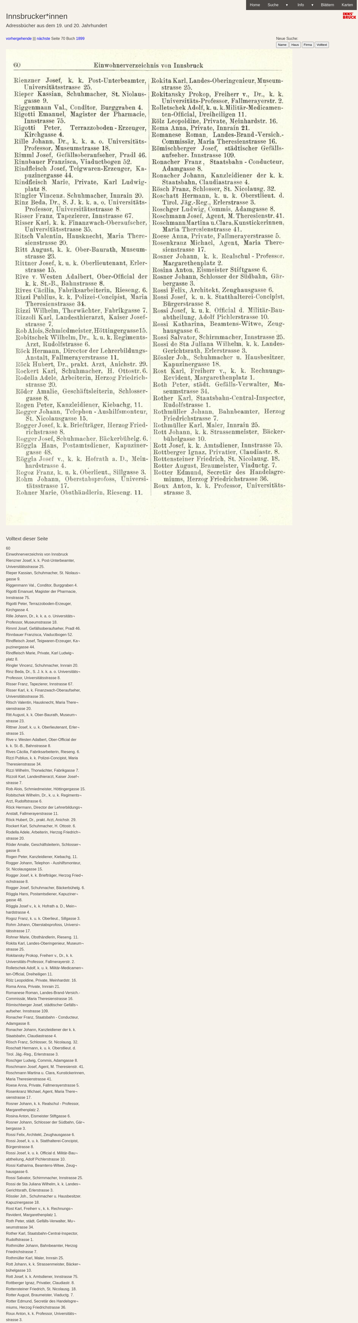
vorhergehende (19, 38)
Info (304, 5)
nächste (43, 38)
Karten (347, 5)
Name (282, 45)
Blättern (327, 5)
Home (255, 5)
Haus (295, 45)
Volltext (322, 45)
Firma (308, 45)
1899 (80, 38)
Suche (278, 5)
